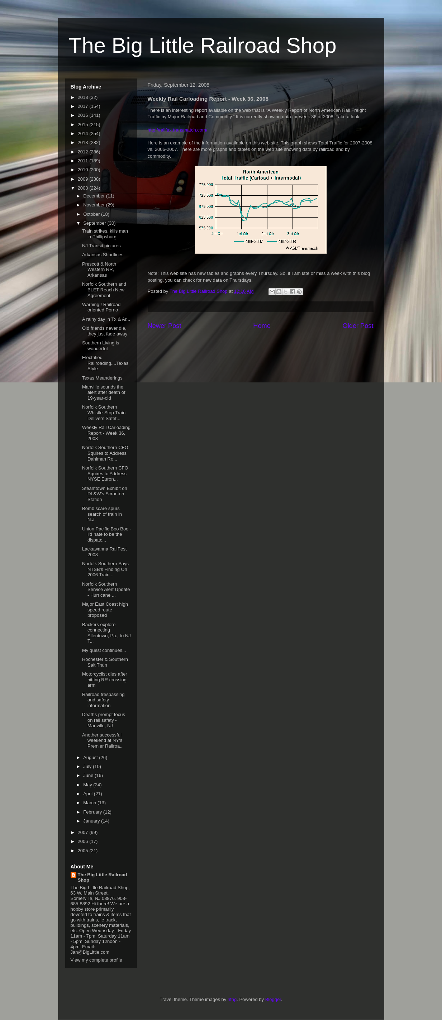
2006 (84, 841)
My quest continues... (104, 650)
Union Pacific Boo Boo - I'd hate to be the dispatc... (106, 534)
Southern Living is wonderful (100, 345)
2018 (84, 97)
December (94, 196)
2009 (84, 179)
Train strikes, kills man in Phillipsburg (105, 233)
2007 (84, 832)
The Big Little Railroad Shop (203, 45)
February (93, 812)
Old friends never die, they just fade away (104, 331)
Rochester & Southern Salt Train (105, 662)
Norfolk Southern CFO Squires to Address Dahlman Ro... (105, 453)
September (95, 223)
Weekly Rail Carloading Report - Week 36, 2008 (106, 433)
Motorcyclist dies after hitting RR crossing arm (104, 679)
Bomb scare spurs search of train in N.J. (102, 514)
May (88, 784)
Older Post (358, 325)
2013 (84, 142)
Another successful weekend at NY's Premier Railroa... (103, 740)
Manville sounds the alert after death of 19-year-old (103, 392)
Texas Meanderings (102, 378)
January (92, 821)
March (90, 802)
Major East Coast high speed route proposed (105, 609)
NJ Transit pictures (101, 245)
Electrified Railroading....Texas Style (105, 363)
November (94, 205)
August (91, 757)
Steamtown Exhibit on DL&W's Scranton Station (104, 494)
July (88, 766)
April (88, 793)
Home (262, 325)
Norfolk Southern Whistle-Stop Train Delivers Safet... (103, 412)
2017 (84, 106)
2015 (84, 124)
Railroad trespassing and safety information (103, 700)
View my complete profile (96, 960)
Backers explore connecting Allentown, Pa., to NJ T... (106, 633)
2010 (84, 169)
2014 (84, 133)
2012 (84, 151)
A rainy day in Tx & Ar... (106, 319)
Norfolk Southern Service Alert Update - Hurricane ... (106, 589)
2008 (84, 188)
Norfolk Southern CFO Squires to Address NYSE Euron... (105, 473)
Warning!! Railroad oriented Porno (101, 307)
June (89, 775)
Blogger (273, 999)
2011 (84, 160)
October (92, 214)
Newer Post (164, 325)
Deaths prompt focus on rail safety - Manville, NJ (103, 720)
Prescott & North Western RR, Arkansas (99, 269)
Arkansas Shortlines (103, 254)
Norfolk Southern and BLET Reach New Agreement (104, 289)
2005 (84, 850)
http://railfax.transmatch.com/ (178, 130)
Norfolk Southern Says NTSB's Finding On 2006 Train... (105, 569)
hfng (232, 999)
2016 (84, 115)
